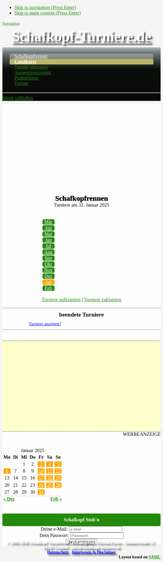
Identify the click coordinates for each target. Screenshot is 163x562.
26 (58, 485)
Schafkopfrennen (30, 56)
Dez (48, 276)
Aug (48, 251)
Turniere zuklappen (102, 299)
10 (41, 470)
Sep (48, 258)
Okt (48, 264)
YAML (155, 557)
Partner (21, 83)
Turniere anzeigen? (45, 324)
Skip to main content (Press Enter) (47, 12)
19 (58, 477)
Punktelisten (26, 77)
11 (49, 470)
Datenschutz (58, 552)
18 (49, 477)
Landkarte (25, 61)
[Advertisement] (81, 146)
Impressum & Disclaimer (94, 552)
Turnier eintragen (31, 67)
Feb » (56, 498)
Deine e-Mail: (54, 529)
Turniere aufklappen (61, 299)
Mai (48, 233)
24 (41, 485)
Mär (48, 221)
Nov (48, 270)
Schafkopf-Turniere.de (81, 36)
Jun (48, 239)
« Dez (9, 498)
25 (49, 485)
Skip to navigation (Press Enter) (45, 7)
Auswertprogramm (32, 72)
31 (41, 492)
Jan (48, 282)
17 (41, 477)
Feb (48, 288)
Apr (48, 227)
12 (58, 470)
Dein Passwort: (54, 535)
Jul (48, 245)
